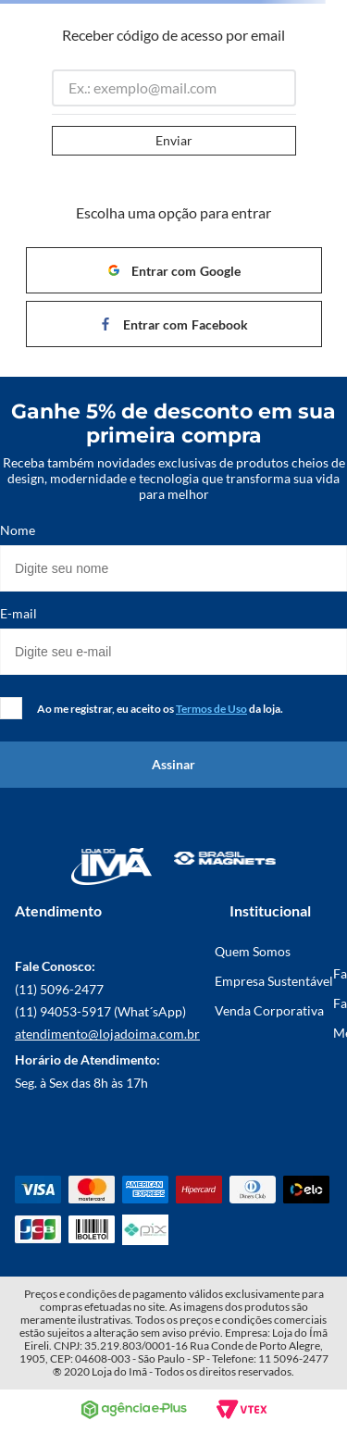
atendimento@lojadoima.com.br (107, 1033)
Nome (17, 530)
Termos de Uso (211, 709)
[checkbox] (11, 708)
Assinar (173, 764)
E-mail (18, 613)
